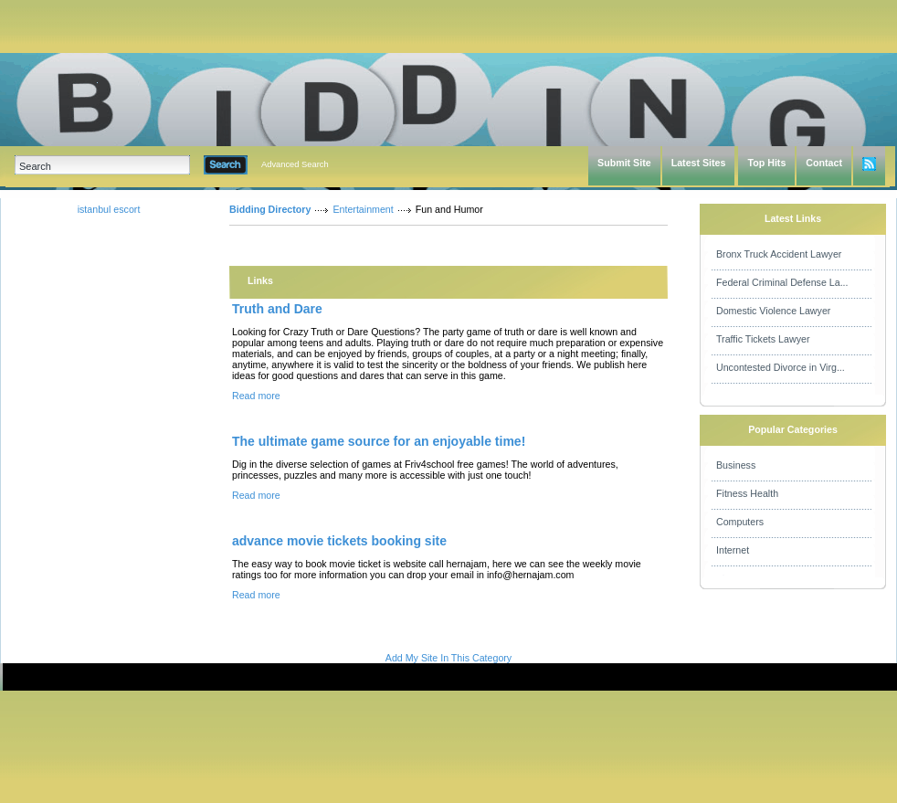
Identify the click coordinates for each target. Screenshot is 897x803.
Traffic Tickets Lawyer (762, 338)
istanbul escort (109, 209)
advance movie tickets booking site (339, 541)
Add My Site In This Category (448, 657)
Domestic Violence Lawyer (773, 310)
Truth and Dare (277, 308)
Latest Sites (698, 162)
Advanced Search (295, 164)
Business (735, 465)
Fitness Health (747, 493)
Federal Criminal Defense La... (782, 282)
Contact (824, 162)
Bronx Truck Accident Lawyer (778, 253)
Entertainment (362, 209)
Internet (732, 549)
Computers (740, 521)
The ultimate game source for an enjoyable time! (378, 441)
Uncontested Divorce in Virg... (780, 367)
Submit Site (624, 162)
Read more (256, 395)
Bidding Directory (270, 209)
